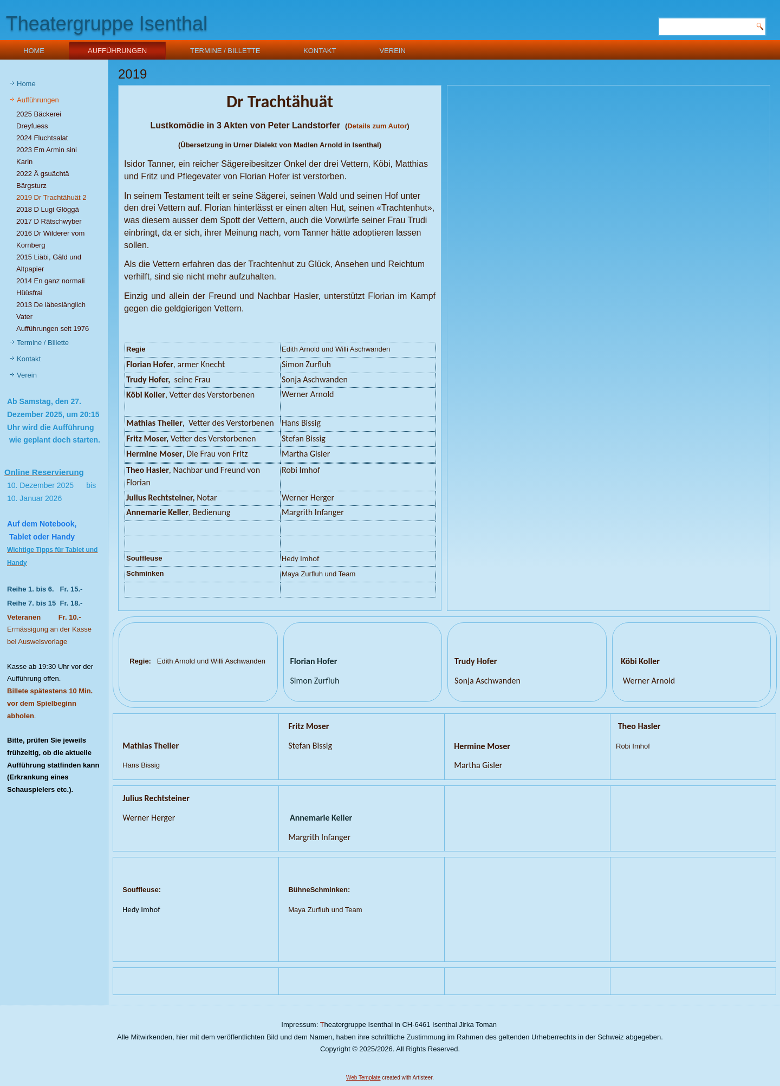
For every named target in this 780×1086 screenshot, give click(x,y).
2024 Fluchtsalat (42, 138)
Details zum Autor (377, 126)
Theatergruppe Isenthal (106, 23)
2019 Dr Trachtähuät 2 (51, 197)
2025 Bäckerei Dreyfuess (38, 120)
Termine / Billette (225, 51)
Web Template (363, 1078)
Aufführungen (117, 51)
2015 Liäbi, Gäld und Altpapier (48, 263)
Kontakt (319, 51)
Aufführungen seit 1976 (52, 328)
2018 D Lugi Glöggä (47, 209)
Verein (392, 51)
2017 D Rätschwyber (49, 221)
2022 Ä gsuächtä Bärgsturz (42, 180)
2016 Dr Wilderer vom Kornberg (50, 239)
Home (33, 51)
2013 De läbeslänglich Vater (51, 311)
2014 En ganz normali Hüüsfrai (50, 287)
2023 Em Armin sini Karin (46, 156)
